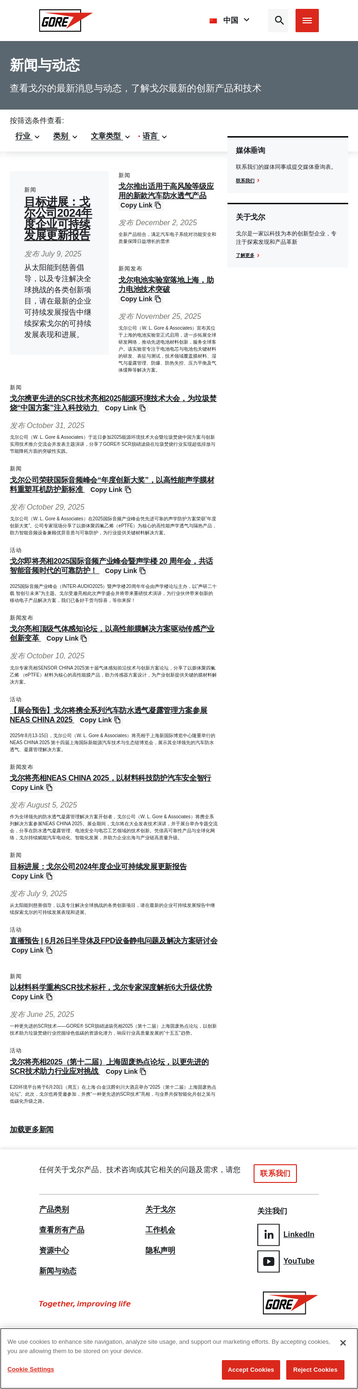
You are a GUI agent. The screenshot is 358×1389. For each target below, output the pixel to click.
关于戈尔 (160, 1209)
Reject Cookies (315, 1369)
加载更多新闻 (32, 1129)
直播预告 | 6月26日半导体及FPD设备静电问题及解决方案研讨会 (114, 941)
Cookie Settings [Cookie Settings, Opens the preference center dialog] (30, 1369)
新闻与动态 (58, 1271)
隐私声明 (160, 1250)
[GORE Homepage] (66, 20)
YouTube (286, 1257)
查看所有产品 (61, 1230)
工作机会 (160, 1230)
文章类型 (111, 136)
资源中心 (54, 1250)
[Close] (343, 1343)
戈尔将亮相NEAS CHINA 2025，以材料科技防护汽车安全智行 (110, 778)
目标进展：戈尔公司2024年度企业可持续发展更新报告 (58, 218)
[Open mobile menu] (307, 20)
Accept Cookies (251, 1369)
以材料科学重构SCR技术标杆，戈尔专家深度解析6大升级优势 (111, 987)
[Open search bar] (278, 20)
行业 (28, 136)
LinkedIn (286, 1233)
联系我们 (245, 180)
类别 (65, 136)
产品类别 (54, 1209)
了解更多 (245, 255)
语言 (155, 136)
